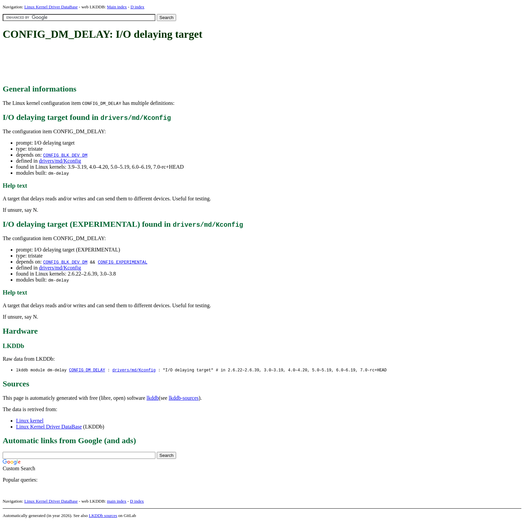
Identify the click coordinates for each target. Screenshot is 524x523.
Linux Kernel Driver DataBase (51, 6)
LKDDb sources (103, 515)
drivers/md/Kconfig (60, 161)
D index (137, 6)
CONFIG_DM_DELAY (87, 370)
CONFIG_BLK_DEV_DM (65, 155)
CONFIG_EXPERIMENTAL (122, 262)
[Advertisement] (124, 63)
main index (116, 501)
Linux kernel (29, 421)
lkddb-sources (184, 398)
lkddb (153, 398)
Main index (117, 6)
